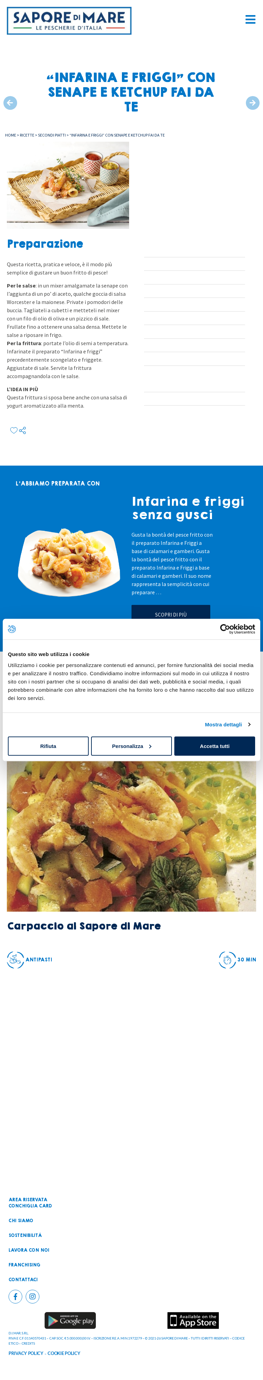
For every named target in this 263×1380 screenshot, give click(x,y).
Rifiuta (48, 746)
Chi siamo (21, 1221)
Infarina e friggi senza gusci (188, 508)
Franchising (24, 1265)
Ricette (27, 135)
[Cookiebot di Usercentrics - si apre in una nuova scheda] (225, 629)
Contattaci (23, 1280)
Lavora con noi (29, 1250)
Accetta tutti (215, 746)
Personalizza (131, 746)
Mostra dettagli (223, 724)
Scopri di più (171, 614)
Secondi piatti (52, 135)
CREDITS (28, 1343)
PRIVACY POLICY (26, 1353)
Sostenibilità (25, 1235)
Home (10, 135)
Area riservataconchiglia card (30, 1203)
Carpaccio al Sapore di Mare (84, 926)
